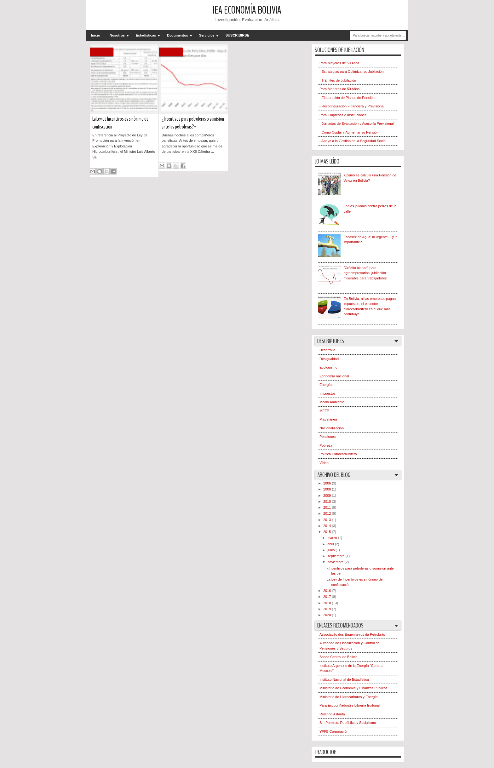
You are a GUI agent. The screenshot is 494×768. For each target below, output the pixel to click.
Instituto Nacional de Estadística (344, 679)
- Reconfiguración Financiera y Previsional (351, 106)
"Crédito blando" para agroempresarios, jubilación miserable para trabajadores (365, 273)
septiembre (336, 556)
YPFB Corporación (333, 731)
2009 (327, 495)
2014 (327, 526)
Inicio (95, 35)
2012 (327, 513)
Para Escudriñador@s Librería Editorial (349, 705)
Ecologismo (328, 367)
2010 (327, 501)
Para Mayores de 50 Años (339, 63)
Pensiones (327, 436)
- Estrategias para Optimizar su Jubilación (351, 71)
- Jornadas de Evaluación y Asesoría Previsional (356, 123)
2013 (327, 520)
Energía (325, 385)
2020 (327, 615)
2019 (327, 609)
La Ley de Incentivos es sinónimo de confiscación (120, 122)
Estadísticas (146, 35)
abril (331, 544)
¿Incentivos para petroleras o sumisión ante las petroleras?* (193, 122)
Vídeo (324, 463)
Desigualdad (329, 359)
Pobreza (325, 445)
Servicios (207, 35)
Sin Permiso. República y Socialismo (347, 723)
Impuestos (327, 393)
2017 (327, 597)
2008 (327, 489)
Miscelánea (328, 419)
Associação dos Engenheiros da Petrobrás (352, 634)
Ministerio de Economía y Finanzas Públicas (353, 688)
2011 (327, 507)
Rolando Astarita (332, 714)
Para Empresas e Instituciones (342, 115)
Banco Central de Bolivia (338, 657)
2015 (327, 532)
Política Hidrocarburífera (338, 454)
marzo (332, 538)
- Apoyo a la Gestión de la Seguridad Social (352, 141)
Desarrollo (327, 350)
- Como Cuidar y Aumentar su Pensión (349, 132)
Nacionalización (331, 428)
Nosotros (117, 35)
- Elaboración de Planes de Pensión (347, 98)
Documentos (177, 35)
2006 (327, 483)
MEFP (324, 411)
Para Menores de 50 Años (339, 89)
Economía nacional (334, 376)
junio (331, 550)
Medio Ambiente (331, 402)
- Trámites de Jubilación (337, 80)
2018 (327, 603)
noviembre (335, 562)
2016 (327, 591)
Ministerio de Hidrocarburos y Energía (348, 697)
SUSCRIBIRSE (237, 35)
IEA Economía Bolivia (247, 10)
